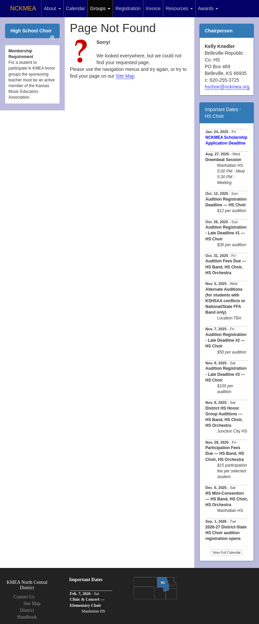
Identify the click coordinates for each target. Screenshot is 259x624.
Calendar (75, 8)
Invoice (153, 8)
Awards (208, 8)
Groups (100, 8)
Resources (179, 8)
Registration (128, 8)
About (52, 8)
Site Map (125, 76)
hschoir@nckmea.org (227, 86)
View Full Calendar (226, 552)
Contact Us (24, 596)
